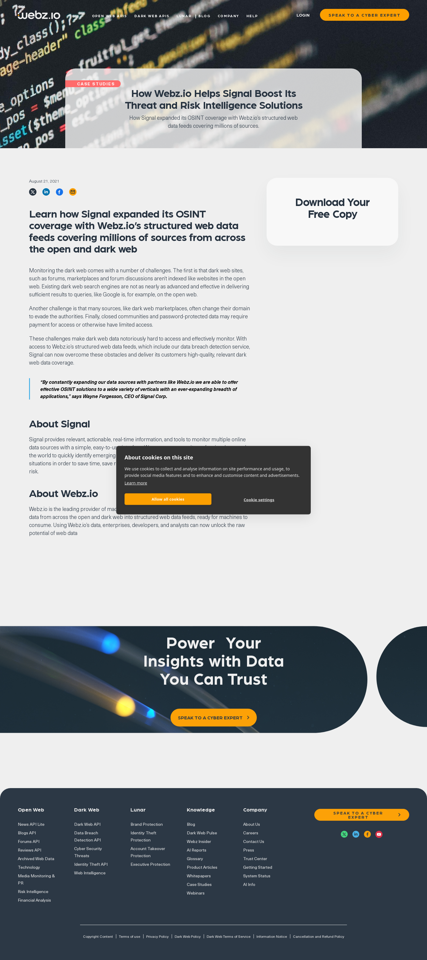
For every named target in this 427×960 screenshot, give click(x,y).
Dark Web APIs (151, 15)
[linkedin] (46, 191)
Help (252, 15)
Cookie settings (259, 499)
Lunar (183, 15)
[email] (73, 191)
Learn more (136, 482)
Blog (204, 15)
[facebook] (59, 191)
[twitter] (32, 191)
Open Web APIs (109, 15)
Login (303, 15)
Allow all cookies (168, 499)
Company (229, 15)
